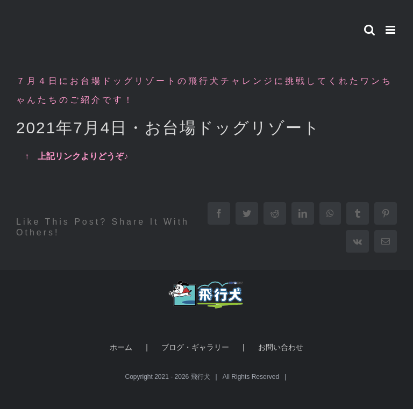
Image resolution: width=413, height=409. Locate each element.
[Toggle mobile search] (369, 29)
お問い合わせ (280, 347)
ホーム (121, 347)
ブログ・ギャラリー (195, 347)
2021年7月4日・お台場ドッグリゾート (168, 128)
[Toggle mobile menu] (391, 29)
